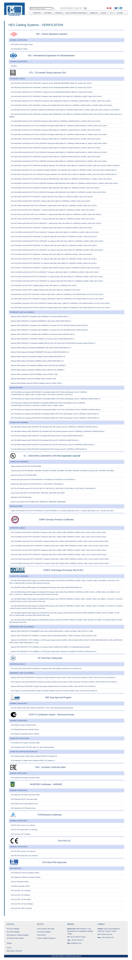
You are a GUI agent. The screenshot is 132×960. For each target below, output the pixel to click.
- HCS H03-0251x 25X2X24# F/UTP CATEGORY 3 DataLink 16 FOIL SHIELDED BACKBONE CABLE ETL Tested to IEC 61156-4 (51, 83)
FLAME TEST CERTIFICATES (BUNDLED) (23, 751)
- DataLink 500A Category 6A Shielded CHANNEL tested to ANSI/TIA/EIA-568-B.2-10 (37, 361)
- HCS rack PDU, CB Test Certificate (21, 904)
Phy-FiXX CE (64, 841)
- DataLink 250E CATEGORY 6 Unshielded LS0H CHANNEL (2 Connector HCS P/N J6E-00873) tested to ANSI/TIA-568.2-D (49, 325)
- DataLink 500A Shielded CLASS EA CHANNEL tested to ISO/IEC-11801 (33, 378)
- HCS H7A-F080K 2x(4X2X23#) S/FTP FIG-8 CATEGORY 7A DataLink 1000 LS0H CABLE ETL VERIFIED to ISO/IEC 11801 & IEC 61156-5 (54, 232)
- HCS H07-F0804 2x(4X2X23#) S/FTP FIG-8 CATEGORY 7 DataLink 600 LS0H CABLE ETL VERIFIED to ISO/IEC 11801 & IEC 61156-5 (53, 205)
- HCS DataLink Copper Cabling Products (23, 725)
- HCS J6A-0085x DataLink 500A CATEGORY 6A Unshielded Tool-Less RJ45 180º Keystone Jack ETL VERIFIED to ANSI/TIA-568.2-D (52, 444)
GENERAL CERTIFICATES (18, 40)
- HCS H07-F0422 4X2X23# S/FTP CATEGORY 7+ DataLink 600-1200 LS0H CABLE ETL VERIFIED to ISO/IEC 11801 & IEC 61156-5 (52, 219)
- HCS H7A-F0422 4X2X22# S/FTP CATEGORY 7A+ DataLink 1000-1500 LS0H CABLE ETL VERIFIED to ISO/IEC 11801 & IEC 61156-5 (53, 263)
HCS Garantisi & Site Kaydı (45, 928)
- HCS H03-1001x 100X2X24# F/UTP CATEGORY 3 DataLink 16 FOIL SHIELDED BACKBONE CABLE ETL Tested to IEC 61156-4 (51, 92)
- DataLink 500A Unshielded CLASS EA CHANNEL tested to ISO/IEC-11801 (34, 374)
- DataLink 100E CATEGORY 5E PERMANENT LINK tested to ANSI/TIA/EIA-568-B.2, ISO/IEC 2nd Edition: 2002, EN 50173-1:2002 (51, 631)
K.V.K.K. (9, 948)
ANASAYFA (36, 13)
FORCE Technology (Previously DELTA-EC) (63, 570)
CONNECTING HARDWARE (19, 422)
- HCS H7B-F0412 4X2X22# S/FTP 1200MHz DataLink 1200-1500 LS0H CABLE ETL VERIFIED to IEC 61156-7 (45, 290)
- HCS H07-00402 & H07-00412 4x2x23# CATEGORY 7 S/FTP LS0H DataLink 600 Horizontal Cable (41, 708)
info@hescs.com (76, 943)
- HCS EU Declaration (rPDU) (19, 881)
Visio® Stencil (41, 935)
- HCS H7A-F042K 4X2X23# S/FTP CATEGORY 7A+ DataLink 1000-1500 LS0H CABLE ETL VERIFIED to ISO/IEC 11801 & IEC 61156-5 (53, 245)
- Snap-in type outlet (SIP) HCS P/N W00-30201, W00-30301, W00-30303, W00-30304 (37, 493)
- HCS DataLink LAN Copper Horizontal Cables (25, 742)
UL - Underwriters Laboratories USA (40, 456)
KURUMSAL (48, 13)
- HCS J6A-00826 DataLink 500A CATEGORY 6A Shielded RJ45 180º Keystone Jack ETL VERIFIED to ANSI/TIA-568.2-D (48, 449)
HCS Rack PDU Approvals (54, 862)
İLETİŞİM (120, 13)
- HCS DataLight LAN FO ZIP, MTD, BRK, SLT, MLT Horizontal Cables (32, 747)
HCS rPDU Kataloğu (13, 932)
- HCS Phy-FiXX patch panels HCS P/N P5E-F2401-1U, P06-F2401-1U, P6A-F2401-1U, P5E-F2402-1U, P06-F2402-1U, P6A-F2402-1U (53, 488)
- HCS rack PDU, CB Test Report (20, 899)
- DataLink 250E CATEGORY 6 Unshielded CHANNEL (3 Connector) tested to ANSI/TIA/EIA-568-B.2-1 (42, 339)
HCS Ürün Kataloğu (13, 928)
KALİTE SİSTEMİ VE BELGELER (75, 13)
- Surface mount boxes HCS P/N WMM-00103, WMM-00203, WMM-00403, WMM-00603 (38, 502)
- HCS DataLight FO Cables (19, 49)
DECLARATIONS (15, 868)
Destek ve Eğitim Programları (46, 938)
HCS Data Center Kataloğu (15, 938)
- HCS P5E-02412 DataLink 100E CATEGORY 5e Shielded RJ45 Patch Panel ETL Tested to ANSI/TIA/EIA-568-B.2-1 (47, 435)
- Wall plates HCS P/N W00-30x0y (20, 497)
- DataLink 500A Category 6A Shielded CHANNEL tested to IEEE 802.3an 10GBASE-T (37, 370)
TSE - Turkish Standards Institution (51, 34)
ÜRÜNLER (58, 13)
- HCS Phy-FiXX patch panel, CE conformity (24, 855)
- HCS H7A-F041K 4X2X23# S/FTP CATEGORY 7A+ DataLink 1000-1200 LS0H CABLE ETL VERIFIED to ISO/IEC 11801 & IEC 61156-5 (53, 236)
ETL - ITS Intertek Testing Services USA (47, 73)
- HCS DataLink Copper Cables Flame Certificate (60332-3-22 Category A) (33, 756)
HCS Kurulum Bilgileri (44, 932)
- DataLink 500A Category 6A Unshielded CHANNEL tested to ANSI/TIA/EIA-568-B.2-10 (37, 356)
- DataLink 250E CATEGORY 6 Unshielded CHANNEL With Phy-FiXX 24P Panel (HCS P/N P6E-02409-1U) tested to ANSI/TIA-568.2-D (52, 343)
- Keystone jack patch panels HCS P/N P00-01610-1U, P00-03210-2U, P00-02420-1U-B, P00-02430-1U (42, 479)
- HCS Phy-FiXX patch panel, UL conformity (24, 829)
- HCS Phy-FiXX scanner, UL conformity (22, 825)
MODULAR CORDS (16, 387)
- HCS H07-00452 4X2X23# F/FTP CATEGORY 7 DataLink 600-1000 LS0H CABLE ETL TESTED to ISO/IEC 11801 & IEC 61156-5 (51, 196)
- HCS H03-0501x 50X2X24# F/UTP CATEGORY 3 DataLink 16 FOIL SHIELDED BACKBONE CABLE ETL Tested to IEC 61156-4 (51, 87)
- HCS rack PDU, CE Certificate (20, 895)
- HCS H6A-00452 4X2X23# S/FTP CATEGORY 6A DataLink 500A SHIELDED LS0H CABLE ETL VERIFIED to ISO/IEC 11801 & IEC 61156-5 (55, 188)
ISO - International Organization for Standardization (51, 55)
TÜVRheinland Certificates (49, 815)
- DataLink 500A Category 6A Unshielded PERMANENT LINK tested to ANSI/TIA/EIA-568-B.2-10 (40, 347)
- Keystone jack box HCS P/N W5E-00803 (23, 475)
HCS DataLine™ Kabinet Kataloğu (17, 935)
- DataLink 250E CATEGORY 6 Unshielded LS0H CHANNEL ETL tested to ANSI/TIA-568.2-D (39, 316)
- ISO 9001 (13, 66)
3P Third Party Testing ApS (50, 658)
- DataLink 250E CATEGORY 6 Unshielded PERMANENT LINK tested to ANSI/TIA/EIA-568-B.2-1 (40, 321)
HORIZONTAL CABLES (17, 78)
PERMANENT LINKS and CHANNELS (22, 312)
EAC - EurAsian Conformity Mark (50, 767)
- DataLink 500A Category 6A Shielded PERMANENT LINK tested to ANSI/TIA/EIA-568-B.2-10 (39, 352)
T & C (111, 13)
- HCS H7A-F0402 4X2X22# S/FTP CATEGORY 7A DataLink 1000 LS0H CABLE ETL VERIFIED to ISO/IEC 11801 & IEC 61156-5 (51, 254)
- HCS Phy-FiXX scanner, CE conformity (22, 851)
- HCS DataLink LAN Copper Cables (21, 44)
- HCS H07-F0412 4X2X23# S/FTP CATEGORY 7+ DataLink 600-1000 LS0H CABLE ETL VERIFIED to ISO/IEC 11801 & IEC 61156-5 (52, 210)
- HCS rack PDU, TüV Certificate (20, 834)
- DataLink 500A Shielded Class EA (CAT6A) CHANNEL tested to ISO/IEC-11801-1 (36, 383)
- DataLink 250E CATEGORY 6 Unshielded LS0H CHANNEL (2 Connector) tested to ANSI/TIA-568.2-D (42, 334)
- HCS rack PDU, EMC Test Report (21, 908)
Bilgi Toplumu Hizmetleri (14, 951)
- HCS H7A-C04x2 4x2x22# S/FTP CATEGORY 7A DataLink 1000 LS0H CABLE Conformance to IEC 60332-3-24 (45, 668)
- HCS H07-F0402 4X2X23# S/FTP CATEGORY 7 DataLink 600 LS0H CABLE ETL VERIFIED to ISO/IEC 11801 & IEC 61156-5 (50, 201)
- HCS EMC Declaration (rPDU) (20, 886)
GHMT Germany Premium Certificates (56, 519)
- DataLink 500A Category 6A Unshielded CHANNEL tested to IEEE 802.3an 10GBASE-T (38, 365)
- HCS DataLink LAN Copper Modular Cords (24, 803)
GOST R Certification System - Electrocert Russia (51, 714)
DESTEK (103, 13)
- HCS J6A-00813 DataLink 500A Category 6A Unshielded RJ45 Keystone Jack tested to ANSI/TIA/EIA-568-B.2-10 (46, 587)
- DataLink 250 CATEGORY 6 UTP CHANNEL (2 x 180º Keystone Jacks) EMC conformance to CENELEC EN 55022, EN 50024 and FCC (53, 651)
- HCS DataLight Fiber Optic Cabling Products (24, 729)
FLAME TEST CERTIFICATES (19, 738)
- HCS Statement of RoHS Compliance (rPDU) (24, 872)
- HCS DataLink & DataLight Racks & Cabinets (24, 734)
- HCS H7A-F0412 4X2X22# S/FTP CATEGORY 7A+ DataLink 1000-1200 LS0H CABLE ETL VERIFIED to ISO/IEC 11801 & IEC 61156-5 (53, 259)
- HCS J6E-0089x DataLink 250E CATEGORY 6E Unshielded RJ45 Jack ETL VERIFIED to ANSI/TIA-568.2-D (44, 440)
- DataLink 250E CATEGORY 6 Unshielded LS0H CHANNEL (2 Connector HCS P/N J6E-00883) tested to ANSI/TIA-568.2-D (49, 330)
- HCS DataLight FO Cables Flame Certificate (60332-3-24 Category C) (32, 760)
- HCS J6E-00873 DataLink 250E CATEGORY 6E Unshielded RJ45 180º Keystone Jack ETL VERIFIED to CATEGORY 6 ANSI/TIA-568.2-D (54, 427)
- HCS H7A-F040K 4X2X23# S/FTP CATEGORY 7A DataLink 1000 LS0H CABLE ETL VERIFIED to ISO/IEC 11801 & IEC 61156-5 (51, 227)
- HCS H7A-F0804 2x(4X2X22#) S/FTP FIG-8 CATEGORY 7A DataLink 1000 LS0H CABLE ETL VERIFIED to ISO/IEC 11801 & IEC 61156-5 (54, 272)
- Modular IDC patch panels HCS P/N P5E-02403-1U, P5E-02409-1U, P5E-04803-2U (37, 484)
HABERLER (93, 13)
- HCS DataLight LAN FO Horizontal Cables (24, 799)
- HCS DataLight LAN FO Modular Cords (23, 808)
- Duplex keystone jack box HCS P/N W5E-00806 (25, 466)
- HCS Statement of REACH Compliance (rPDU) (25, 877)
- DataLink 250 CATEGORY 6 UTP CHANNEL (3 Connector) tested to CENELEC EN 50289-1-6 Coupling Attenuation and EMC (50, 647)
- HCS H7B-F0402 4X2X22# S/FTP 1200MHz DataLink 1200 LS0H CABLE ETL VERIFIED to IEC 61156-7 (43, 285)
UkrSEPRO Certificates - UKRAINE (46, 784)
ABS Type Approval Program (58, 697)
